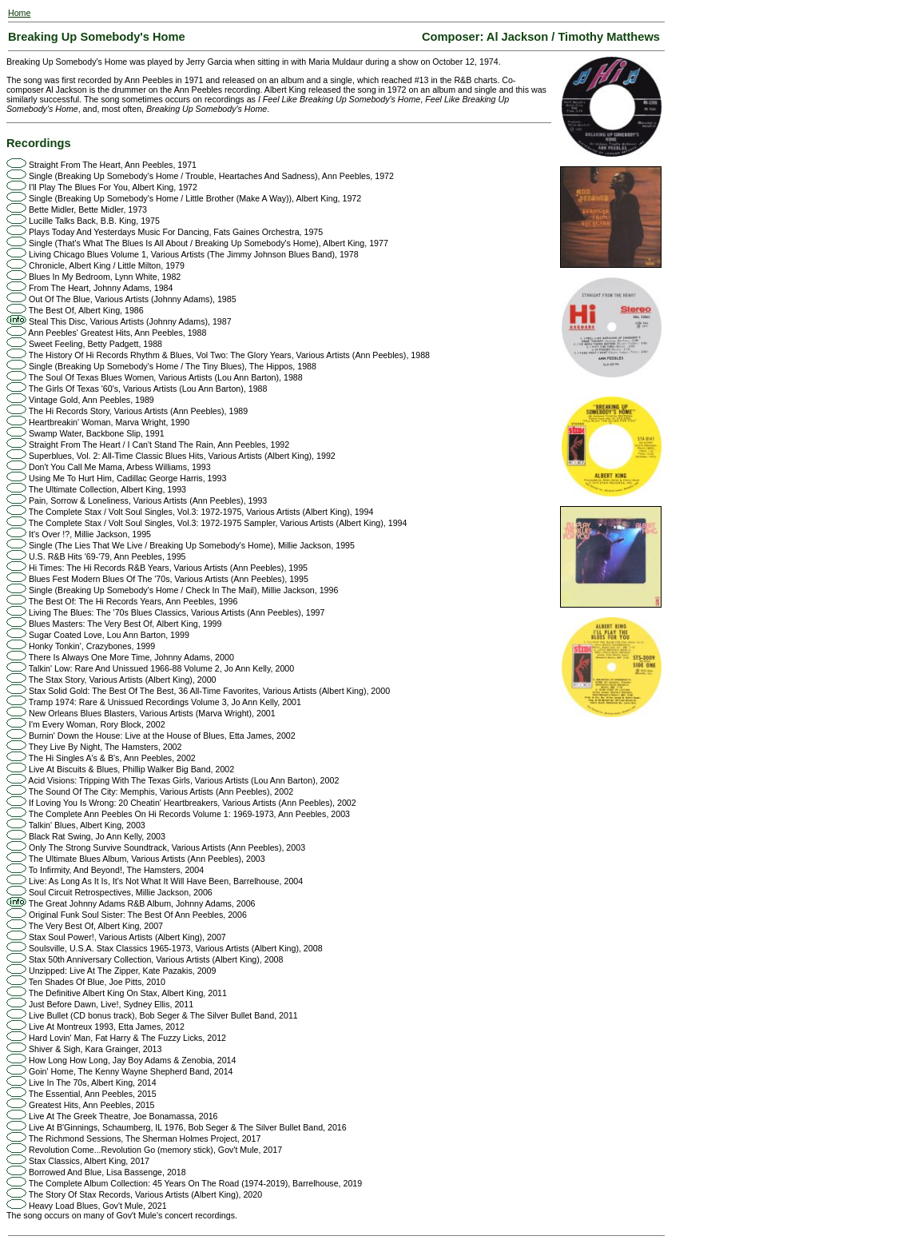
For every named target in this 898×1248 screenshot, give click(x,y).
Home (19, 13)
